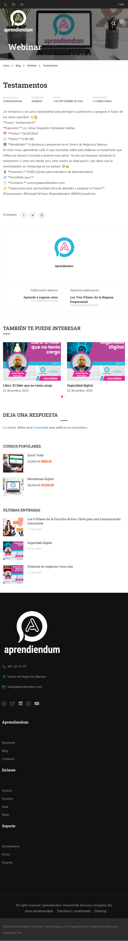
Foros (6, 854)
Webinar (32, 66)
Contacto (8, 759)
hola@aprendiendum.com (22, 687)
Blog (18, 66)
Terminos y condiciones (74, 911)
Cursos (7, 790)
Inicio (6, 66)
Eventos (7, 799)
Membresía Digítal (40, 480)
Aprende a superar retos (40, 298)
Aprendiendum (12, 102)
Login (121, 4)
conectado (41, 428)
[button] (62, 397)
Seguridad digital (80, 386)
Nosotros (8, 743)
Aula (5, 807)
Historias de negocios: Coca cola (50, 567)
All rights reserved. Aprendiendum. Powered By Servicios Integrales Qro (64, 905)
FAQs (5, 815)
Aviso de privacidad (39, 911)
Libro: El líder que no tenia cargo (27, 386)
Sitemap (100, 911)
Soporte (7, 863)
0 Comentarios (102, 102)
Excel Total (35, 456)
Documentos (11, 846)
